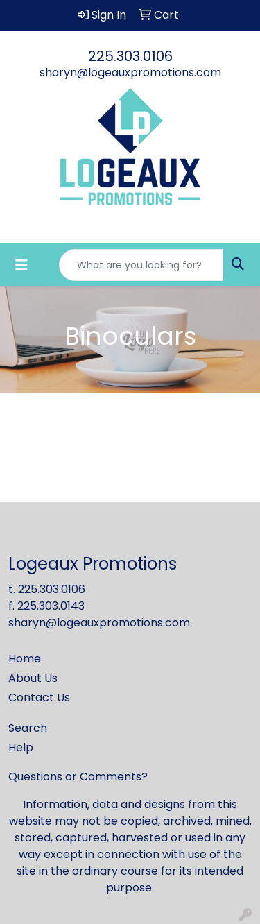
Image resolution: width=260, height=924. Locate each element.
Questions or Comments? (78, 777)
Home (24, 659)
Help (20, 747)
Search (27, 728)
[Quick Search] (141, 265)
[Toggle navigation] (21, 265)
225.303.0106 (130, 56)
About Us (33, 678)
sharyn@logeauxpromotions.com (130, 72)
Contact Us (39, 697)
